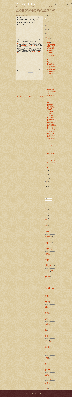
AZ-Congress (47, 221)
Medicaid (46, 323)
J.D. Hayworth (47, 302)
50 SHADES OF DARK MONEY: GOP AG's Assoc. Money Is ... (51, 91)
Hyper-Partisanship (47, 300)
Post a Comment (21, 77)
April (47, 174)
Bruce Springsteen (47, 261)
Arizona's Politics (26, 4)
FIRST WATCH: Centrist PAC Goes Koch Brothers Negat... (51, 148)
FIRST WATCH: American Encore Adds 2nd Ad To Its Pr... (51, 56)
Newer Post (18, 96)
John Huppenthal (47, 312)
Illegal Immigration (47, 301)
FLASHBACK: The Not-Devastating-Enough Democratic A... (50, 104)
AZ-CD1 (46, 210)
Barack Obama (47, 255)
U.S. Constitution (47, 369)
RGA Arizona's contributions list (21, 43)
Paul (46, 18)
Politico (46, 342)
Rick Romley (47, 346)
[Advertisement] (29, 88)
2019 (47, 30)
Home (30, 96)
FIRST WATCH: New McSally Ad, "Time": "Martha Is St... (51, 115)
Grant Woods (47, 295)
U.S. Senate (46, 370)
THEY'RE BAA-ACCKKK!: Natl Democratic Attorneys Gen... (51, 107)
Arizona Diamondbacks (48, 244)
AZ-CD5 (46, 215)
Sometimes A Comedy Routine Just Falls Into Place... (51, 76)
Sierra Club (46, 357)
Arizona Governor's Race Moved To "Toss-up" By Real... (51, 113)
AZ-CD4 (46, 214)
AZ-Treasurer (47, 230)
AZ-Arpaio (46, 209)
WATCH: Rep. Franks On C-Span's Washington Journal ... (51, 131)
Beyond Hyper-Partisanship (49, 258)
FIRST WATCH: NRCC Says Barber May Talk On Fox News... (51, 64)
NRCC (46, 330)
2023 (47, 25)
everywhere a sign (47, 383)
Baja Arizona (47, 253)
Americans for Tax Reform (48, 236)
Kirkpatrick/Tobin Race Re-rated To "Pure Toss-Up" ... (51, 109)
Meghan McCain (47, 325)
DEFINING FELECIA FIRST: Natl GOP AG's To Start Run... (51, 93)
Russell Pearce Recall (48, 348)
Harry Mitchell (47, 297)
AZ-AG (46, 208)
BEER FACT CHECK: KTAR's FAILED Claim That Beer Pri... (51, 83)
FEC (45, 282)
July (47, 170)
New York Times (47, 336)
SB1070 (46, 352)
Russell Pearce (47, 347)
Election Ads (47, 281)
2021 (47, 28)
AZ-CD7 (46, 218)
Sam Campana (47, 353)
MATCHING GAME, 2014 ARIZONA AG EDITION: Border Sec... (50, 48)
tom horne (46, 388)
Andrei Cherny (47, 238)
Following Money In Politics (49, 291)
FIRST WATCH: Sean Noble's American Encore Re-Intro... (51, 160)
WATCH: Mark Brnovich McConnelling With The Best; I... (51, 59)
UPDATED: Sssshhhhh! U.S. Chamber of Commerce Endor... (51, 139)
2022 (47, 26)
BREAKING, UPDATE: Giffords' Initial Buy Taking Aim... (51, 141)
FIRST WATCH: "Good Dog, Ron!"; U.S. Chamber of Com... (50, 146)
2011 (47, 182)
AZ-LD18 (46, 224)
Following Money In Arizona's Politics (50, 289)
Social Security (47, 358)
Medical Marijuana (47, 324)
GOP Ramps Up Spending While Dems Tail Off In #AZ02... (51, 85)
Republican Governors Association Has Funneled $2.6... (51, 53)
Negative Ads (47, 334)
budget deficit (47, 382)
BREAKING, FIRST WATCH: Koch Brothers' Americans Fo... (51, 136)
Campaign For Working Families (49, 265)
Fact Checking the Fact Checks (49, 288)
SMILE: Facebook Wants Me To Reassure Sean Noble (51, 71)
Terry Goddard (47, 364)
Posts (47, 198)
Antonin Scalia (47, 241)
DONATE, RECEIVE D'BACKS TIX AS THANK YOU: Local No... (51, 120)
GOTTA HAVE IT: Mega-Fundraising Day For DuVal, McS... (51, 102)
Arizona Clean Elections (48, 242)
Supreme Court (47, 362)
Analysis (46, 237)
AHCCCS (46, 207)
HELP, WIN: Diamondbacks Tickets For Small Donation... (51, 129)
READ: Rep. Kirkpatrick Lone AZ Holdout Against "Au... (51, 81)
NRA (45, 329)
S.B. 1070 (46, 351)
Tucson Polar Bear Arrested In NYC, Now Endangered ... (51, 69)
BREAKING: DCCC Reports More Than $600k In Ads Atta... (50, 151)
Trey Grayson (47, 368)
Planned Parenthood (48, 341)
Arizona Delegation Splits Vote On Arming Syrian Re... (51, 89)
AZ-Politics (46, 226)
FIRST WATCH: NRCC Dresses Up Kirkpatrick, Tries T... (51, 164)
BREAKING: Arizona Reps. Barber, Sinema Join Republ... (51, 125)
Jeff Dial (46, 306)
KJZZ (46, 317)
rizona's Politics (23, 45)
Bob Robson (47, 259)
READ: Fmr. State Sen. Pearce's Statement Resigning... (51, 111)
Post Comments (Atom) (23, 98)
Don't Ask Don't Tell (47, 278)
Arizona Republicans (48, 248)
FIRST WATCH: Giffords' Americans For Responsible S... (51, 158)
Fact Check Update (47, 287)
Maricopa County (47, 319)
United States (47, 375)
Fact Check (46, 283)
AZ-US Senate (47, 231)
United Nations (47, 374)
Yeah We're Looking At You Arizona (50, 379)
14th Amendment (47, 204)
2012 (47, 181)
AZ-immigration (47, 232)
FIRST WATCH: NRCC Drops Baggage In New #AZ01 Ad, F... (51, 67)
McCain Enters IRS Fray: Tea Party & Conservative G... (51, 143)
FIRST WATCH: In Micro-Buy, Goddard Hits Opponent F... (51, 44)
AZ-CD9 (46, 220)
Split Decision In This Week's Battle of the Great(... (51, 127)
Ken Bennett (47, 318)
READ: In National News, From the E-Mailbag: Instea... (51, 46)
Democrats (46, 277)
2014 (47, 37)
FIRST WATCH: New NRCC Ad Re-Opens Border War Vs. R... (51, 96)
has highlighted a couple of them (30, 45)
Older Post (41, 96)
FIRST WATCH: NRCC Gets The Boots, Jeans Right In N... (51, 117)
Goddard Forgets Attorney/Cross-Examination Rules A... (51, 99)
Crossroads (46, 272)
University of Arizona (48, 376)
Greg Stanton (47, 296)
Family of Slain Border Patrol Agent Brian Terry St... (51, 87)
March (48, 175)
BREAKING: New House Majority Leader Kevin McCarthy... (50, 74)
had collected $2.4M (28, 49)
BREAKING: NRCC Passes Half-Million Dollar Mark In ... (51, 155)
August (48, 169)
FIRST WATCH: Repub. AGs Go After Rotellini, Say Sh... (51, 51)
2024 (47, 24)
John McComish (47, 314)
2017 (47, 33)
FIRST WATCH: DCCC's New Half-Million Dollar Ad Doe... (51, 153)
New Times (46, 335)
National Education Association (49, 331)
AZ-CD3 (46, 213)
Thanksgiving (47, 365)
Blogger (45, 393)
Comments (47, 200)
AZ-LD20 (46, 225)
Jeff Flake (46, 307)
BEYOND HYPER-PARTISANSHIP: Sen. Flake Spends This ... (51, 122)
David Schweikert (47, 275)
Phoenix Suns (47, 340)
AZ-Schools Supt (47, 227)
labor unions (47, 387)
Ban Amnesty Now (47, 254)
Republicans (47, 345)
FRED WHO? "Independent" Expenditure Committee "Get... (50, 62)
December (48, 38)
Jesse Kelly (46, 308)
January (48, 178)
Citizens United (47, 266)
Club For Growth (47, 271)
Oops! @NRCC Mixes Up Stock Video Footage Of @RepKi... (51, 162)
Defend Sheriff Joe (47, 276)
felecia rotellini (47, 384)
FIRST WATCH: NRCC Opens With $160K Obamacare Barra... (51, 167)
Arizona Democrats (47, 243)
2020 (47, 29)
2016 (47, 34)
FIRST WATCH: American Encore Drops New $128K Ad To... (51, 79)
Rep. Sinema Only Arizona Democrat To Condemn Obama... (50, 133)
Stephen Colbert (47, 359)
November (48, 39)
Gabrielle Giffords (47, 294)
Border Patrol (47, 260)
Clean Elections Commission (49, 270)
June (47, 171)
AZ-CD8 (46, 219)
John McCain (47, 313)
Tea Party (46, 363)
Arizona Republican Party (48, 247)
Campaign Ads (47, 264)
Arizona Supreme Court (48, 249)
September (48, 42)
